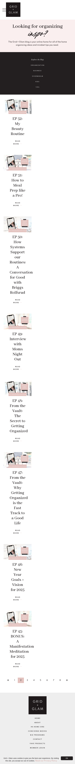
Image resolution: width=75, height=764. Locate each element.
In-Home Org (37, 727)
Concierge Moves (37, 731)
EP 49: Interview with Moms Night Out (18, 347)
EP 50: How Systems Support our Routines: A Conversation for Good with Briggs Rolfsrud (18, 265)
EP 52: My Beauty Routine (17, 126)
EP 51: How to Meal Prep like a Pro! (17, 185)
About (37, 722)
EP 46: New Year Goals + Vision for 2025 (17, 577)
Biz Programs (37, 735)
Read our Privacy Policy (46, 761)
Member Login (37, 748)
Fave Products (37, 743)
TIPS (37, 87)
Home (37, 718)
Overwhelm (37, 76)
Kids (37, 81)
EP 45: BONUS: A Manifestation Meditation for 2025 (18, 644)
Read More (16, 142)
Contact (37, 739)
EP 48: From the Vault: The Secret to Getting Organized (18, 416)
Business (37, 70)
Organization (37, 65)
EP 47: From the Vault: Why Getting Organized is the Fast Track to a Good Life (18, 498)
